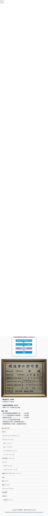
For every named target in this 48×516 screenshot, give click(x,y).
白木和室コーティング (8, 458)
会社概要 (4, 492)
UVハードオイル (7, 447)
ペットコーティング (9, 454)
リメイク (4, 462)
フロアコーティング (7, 439)
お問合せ (4, 496)
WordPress (14, 512)
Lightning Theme (23, 512)
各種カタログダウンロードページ (11, 473)
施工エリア (5, 481)
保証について (6, 485)
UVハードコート (7, 443)
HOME (4, 432)
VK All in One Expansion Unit (36, 512)
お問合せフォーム (8, 500)
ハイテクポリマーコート (10, 451)
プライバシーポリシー (8, 488)
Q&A (3, 477)
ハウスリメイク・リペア (10, 469)
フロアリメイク (7, 466)
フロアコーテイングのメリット (11, 436)
